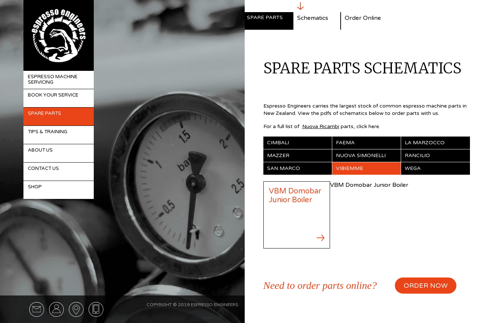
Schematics (312, 18)
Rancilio (417, 155)
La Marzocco (425, 142)
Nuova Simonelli (361, 155)
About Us (40, 150)
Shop (35, 187)
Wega (413, 168)
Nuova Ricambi (320, 126)
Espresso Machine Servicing (53, 80)
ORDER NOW (426, 286)
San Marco (283, 168)
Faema (345, 142)
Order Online (363, 18)
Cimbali (278, 142)
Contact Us (43, 168)
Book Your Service (53, 95)
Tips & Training (47, 132)
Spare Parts (44, 113)
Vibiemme (349, 168)
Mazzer (278, 155)
